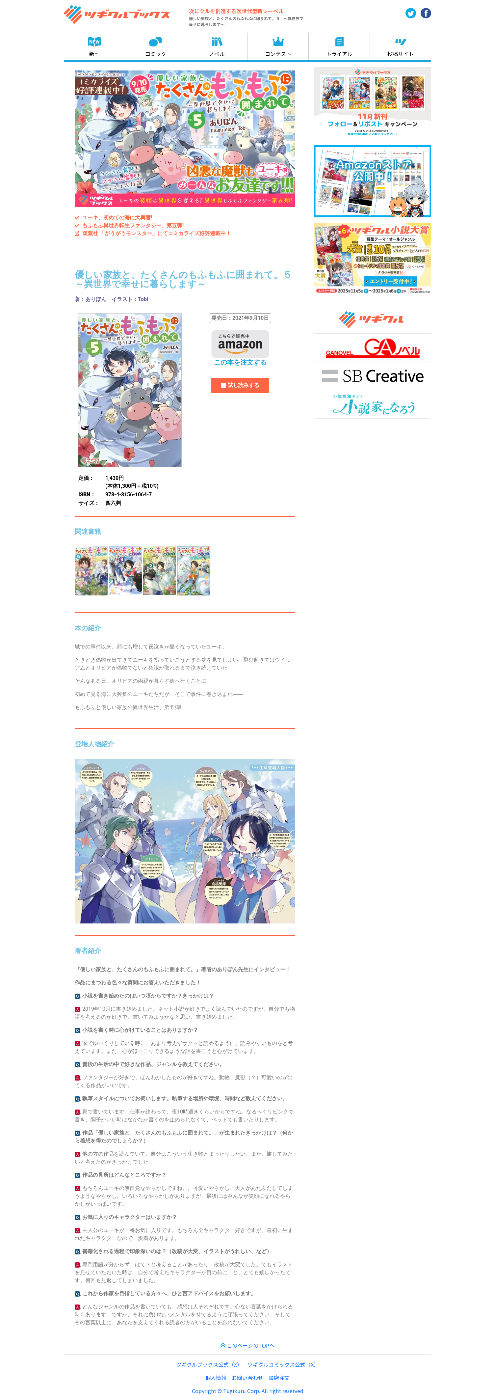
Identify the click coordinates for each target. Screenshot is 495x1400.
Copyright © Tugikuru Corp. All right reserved (247, 1391)
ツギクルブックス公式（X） (209, 1364)
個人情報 (215, 1378)
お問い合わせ (247, 1378)
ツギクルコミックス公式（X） (283, 1364)
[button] (240, 318)
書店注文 (279, 1378)
